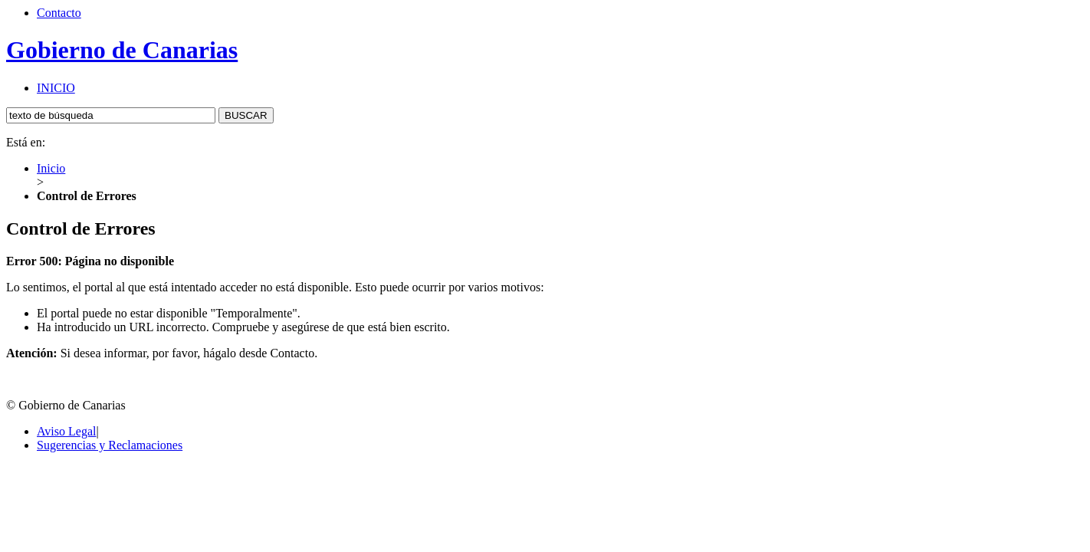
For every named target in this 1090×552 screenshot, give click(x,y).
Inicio (51, 168)
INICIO (56, 87)
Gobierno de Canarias (122, 50)
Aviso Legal (66, 431)
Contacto (59, 12)
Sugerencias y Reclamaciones (109, 445)
